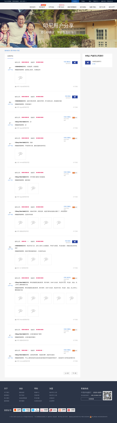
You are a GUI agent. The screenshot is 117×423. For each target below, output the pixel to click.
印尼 (18, 50)
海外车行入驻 (53, 392)
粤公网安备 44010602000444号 (98, 416)
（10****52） (10, 285)
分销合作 (51, 398)
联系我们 (6, 395)
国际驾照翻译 (72, 7)
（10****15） (10, 125)
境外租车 (32, 7)
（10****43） (10, 249)
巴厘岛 (69, 117)
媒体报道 (6, 401)
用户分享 (102, 7)
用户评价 (13, 50)
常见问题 (36, 398)
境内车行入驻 (53, 395)
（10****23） (10, 104)
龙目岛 (69, 277)
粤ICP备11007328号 (63, 416)
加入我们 (6, 398)
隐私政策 (21, 392)
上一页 (67, 373)
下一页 (74, 373)
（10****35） (10, 337)
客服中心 (36, 392)
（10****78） (10, 69)
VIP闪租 (51, 7)
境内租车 (42, 7)
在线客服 (91, 399)
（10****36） (10, 145)
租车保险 (83, 7)
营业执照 (55, 416)
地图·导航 (92, 7)
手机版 (82, 1)
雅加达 (69, 61)
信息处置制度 (23, 398)
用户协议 (21, 395)
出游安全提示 (38, 401)
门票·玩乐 (61, 7)
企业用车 (51, 401)
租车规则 (21, 401)
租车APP (112, 7)
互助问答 (36, 395)
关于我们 (6, 392)
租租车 (6, 6)
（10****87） (10, 180)
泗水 (69, 96)
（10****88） (10, 214)
